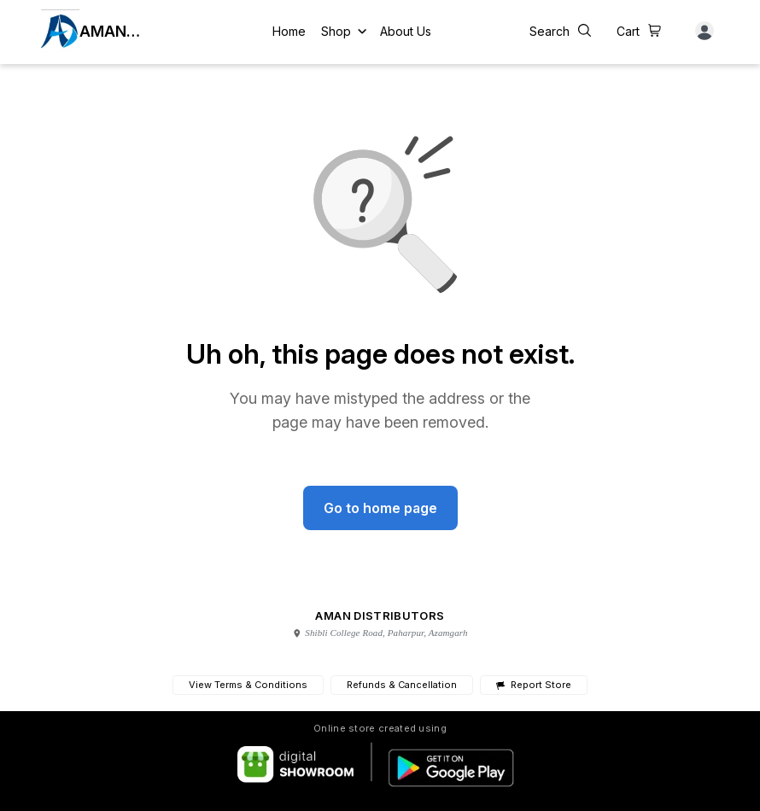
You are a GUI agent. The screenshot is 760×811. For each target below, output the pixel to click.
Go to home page (380, 507)
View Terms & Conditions (248, 685)
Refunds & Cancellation (402, 685)
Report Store (533, 685)
